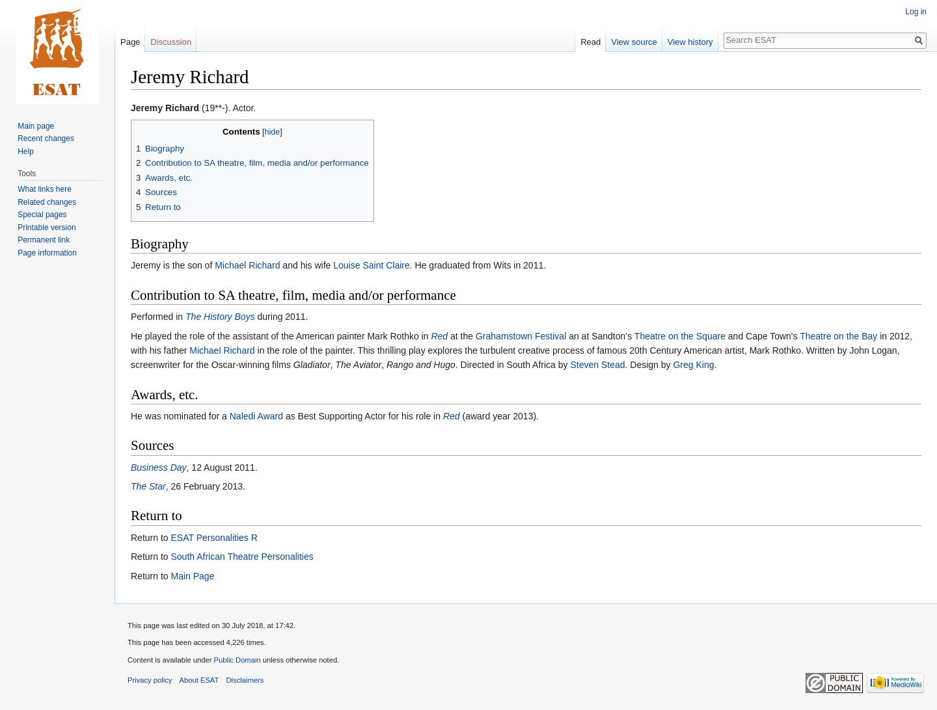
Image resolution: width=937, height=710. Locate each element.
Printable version (46, 227)
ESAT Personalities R (213, 537)
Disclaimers (245, 680)
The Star (148, 486)
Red (439, 336)
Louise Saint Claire (371, 265)
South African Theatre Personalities (241, 556)
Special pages (42, 214)
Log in (916, 11)
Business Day (159, 467)
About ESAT (199, 680)
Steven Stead (597, 365)
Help (26, 151)
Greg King (693, 365)
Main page (36, 126)
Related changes (47, 202)
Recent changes (46, 138)
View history (690, 42)
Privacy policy (150, 680)
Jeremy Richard (165, 108)
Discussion (170, 42)
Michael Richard (247, 265)
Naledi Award (256, 416)
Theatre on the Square (680, 336)
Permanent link (44, 239)
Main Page (192, 576)
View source (634, 42)
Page (130, 42)
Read (590, 42)
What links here (45, 189)
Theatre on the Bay (838, 336)
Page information (47, 252)
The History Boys (220, 316)
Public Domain (236, 660)
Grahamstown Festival (521, 336)
